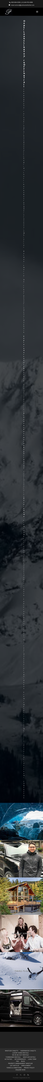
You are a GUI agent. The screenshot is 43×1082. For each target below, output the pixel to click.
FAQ (17, 1061)
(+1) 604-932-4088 (27, 2)
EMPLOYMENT (26, 1065)
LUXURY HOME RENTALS (20, 1053)
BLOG (23, 1061)
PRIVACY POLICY (29, 1068)
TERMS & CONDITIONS (14, 1068)
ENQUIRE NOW (20, 1070)
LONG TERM (32, 1059)
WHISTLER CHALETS (11, 1051)
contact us (23, 628)
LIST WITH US (14, 1065)
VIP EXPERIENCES (20, 1059)
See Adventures (23, 484)
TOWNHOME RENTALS (13, 1057)
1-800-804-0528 (15, 2)
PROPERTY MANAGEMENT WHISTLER (20, 1063)
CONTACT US (23, 790)
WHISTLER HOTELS (29, 1057)
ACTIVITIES (8, 1059)
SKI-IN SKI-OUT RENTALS (20, 1055)
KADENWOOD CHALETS (28, 1051)
